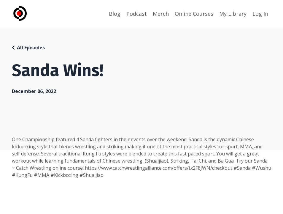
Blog (114, 13)
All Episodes (31, 47)
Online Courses (194, 13)
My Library (233, 13)
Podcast (136, 13)
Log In (260, 13)
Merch (161, 13)
